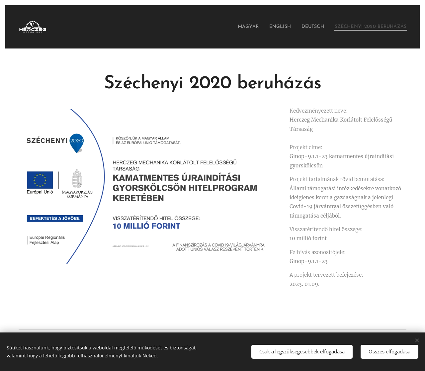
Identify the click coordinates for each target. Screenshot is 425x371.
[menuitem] (233, 27)
